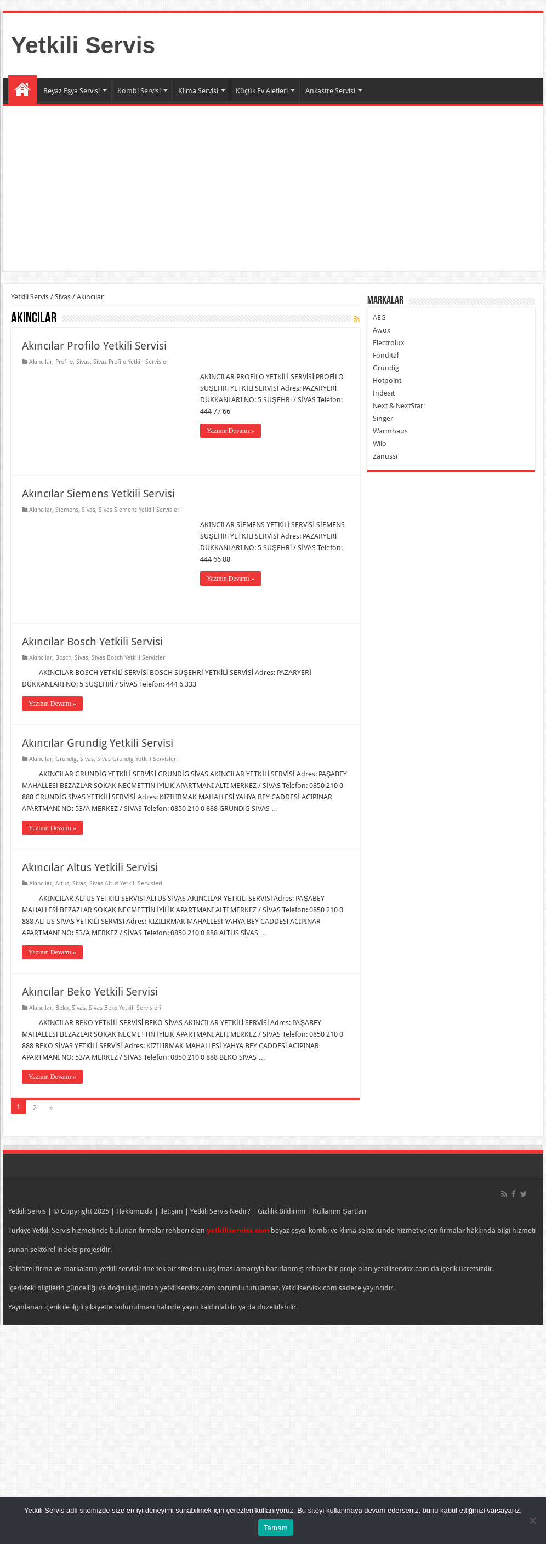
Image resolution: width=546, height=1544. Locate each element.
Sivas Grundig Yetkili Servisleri (137, 759)
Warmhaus (390, 431)
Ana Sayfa (22, 89)
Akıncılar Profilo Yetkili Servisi (94, 345)
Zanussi (385, 456)
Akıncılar (40, 361)
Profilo (64, 361)
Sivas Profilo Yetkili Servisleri (131, 361)
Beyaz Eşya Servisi (71, 91)
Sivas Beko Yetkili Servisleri (125, 1007)
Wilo (379, 443)
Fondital (386, 355)
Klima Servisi (198, 91)
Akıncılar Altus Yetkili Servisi (90, 867)
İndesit (384, 393)
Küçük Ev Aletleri (262, 91)
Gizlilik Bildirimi (281, 1211)
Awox (382, 330)
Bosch (63, 657)
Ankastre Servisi (330, 91)
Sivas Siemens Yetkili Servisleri (140, 509)
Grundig (66, 759)
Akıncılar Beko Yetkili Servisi (90, 991)
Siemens (66, 509)
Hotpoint (387, 380)
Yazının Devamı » (230, 430)
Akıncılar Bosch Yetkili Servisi (92, 641)
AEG (379, 317)
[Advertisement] (273, 188)
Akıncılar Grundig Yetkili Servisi (97, 743)
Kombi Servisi (139, 91)
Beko (62, 1007)
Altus (62, 883)
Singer (383, 418)
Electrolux (389, 343)
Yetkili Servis (83, 45)
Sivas (63, 297)
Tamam (276, 1528)
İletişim (171, 1211)
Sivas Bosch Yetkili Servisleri (129, 657)
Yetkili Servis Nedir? (220, 1211)
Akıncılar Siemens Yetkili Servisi (98, 493)
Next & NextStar (398, 406)
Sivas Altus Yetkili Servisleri (125, 883)
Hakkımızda (134, 1211)
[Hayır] (532, 1520)
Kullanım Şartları (339, 1211)
